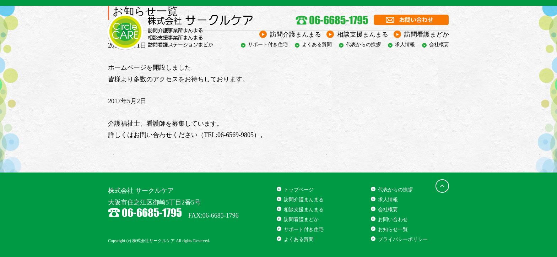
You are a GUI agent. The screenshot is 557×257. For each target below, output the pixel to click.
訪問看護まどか (426, 34)
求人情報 (405, 44)
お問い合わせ (393, 219)
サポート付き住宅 (268, 44)
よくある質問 (317, 44)
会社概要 (439, 44)
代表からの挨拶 (363, 44)
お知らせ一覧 (393, 229)
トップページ (299, 189)
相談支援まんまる (362, 34)
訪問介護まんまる (295, 34)
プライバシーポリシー (403, 239)
